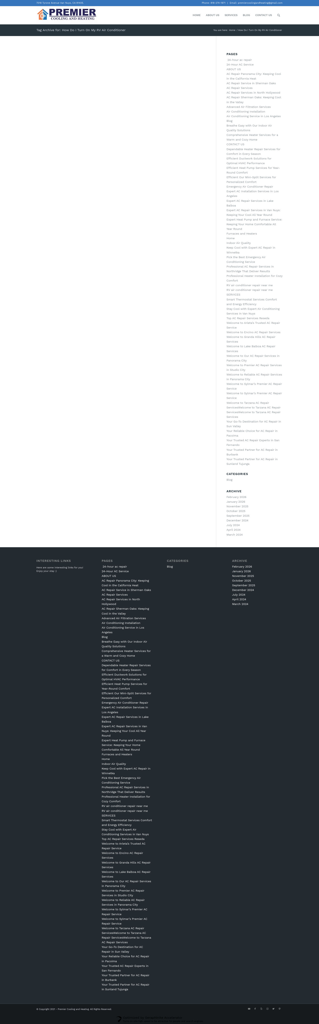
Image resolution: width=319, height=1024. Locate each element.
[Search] (279, 15)
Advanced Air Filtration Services (248, 106)
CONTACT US (235, 144)
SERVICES (233, 294)
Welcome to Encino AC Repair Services (253, 332)
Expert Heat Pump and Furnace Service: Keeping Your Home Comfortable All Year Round (254, 224)
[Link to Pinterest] (279, 1009)
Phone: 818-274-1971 (213, 3)
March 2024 (234, 534)
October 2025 (235, 511)
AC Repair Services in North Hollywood (253, 92)
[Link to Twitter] (273, 1009)
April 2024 (233, 529)
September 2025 (237, 515)
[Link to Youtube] (249, 1009)
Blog (229, 120)
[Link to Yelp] (261, 1009)
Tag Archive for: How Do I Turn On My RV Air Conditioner (81, 30)
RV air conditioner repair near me (249, 285)
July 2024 (233, 525)
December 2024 (237, 520)
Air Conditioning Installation (245, 111)
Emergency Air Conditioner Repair (249, 186)
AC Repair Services (239, 88)
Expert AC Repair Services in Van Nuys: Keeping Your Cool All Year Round (124, 731)
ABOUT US (233, 69)
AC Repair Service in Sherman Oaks (251, 83)
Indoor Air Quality (238, 243)
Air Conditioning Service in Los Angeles (253, 116)
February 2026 (236, 497)
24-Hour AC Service (239, 64)
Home (230, 238)
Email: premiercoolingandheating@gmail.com (256, 3)
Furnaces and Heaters (241, 233)
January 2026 (235, 501)
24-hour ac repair (239, 59)
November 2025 (237, 506)
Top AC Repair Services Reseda (247, 318)
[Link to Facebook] (255, 1009)
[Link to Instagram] (267, 1009)
